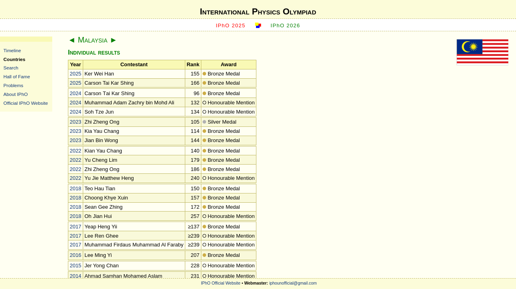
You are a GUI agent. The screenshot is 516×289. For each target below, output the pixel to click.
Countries (15, 59)
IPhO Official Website (220, 283)
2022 (75, 151)
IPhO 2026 (285, 25)
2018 (75, 188)
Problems (13, 85)
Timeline (12, 50)
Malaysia (93, 39)
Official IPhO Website (26, 103)
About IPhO (16, 94)
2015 (75, 266)
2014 (75, 276)
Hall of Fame (17, 76)
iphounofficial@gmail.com (293, 283)
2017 (75, 227)
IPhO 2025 (231, 25)
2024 (75, 93)
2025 (75, 74)
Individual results (94, 52)
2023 (75, 122)
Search (11, 67)
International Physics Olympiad (258, 11)
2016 (75, 255)
